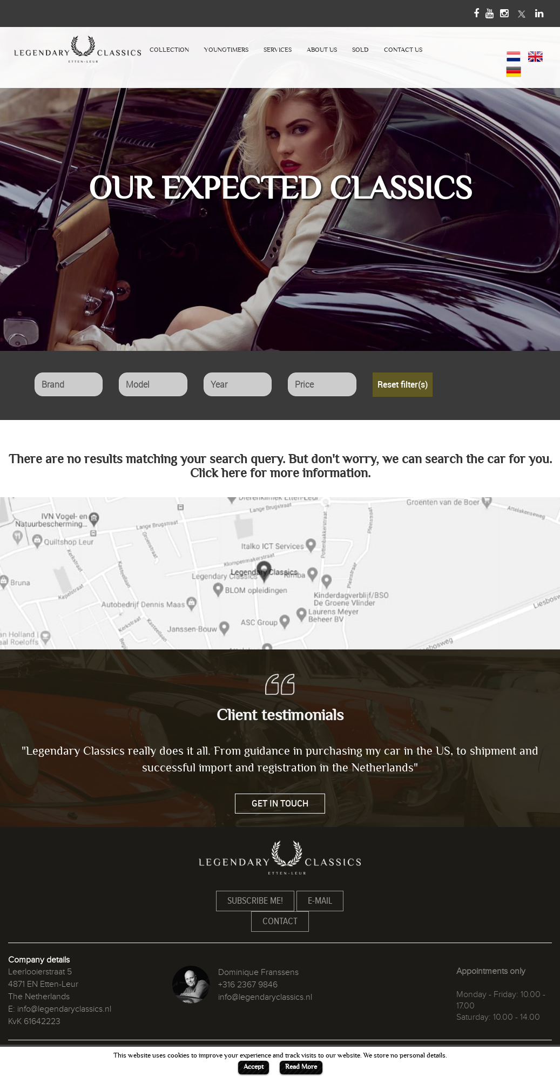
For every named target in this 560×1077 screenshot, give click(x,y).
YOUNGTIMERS (226, 49)
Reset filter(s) (402, 384)
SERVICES (278, 49)
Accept (254, 1067)
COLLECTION (169, 49)
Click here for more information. (280, 473)
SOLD (360, 49)
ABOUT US (322, 49)
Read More (301, 1067)
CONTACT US (403, 49)
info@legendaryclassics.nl (64, 1009)
